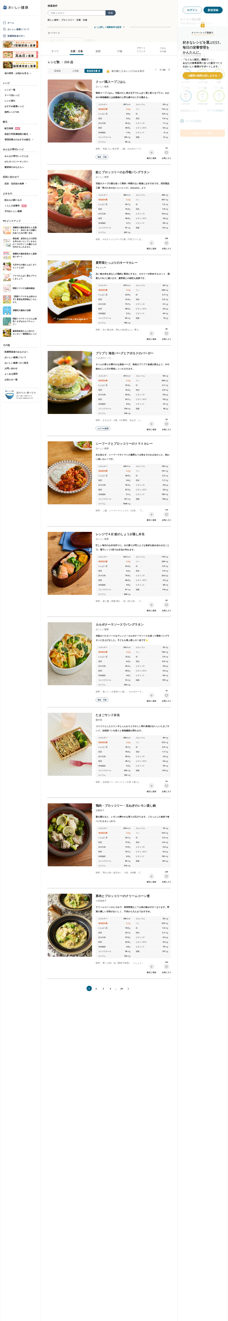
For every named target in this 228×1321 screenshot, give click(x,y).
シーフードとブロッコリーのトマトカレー (124, 444)
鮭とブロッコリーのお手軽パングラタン (123, 172)
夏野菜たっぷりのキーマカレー (117, 263)
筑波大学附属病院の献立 (16, 133)
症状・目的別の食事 (14, 183)
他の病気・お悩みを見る (16, 73)
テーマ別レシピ (12, 95)
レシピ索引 (9, 100)
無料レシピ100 (11, 111)
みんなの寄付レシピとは (16, 156)
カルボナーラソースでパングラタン (120, 624)
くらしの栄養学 (15, 205)
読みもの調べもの (13, 199)
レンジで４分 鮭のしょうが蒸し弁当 (120, 534)
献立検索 (12, 128)
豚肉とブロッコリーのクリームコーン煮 (123, 896)
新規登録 (213, 10)
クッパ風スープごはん (111, 82)
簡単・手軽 (102, 157)
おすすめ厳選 (103, 428)
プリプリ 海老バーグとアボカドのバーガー (125, 353)
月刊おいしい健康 (13, 211)
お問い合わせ (11, 368)
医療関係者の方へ (16, 35)
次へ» (129, 989)
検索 (110, 12)
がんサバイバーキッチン (16, 161)
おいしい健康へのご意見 (16, 362)
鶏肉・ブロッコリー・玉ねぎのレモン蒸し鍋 (126, 805)
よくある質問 (11, 373)
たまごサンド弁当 (108, 715)
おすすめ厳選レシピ (14, 106)
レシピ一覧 (9, 89)
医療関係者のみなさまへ (16, 351)
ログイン (192, 10)
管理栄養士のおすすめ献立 (17, 139)
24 (121, 988)
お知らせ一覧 (11, 379)
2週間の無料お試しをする (202, 75)
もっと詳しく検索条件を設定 (108, 27)
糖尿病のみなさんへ (14, 167)
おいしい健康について (19, 29)
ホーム (11, 22)
